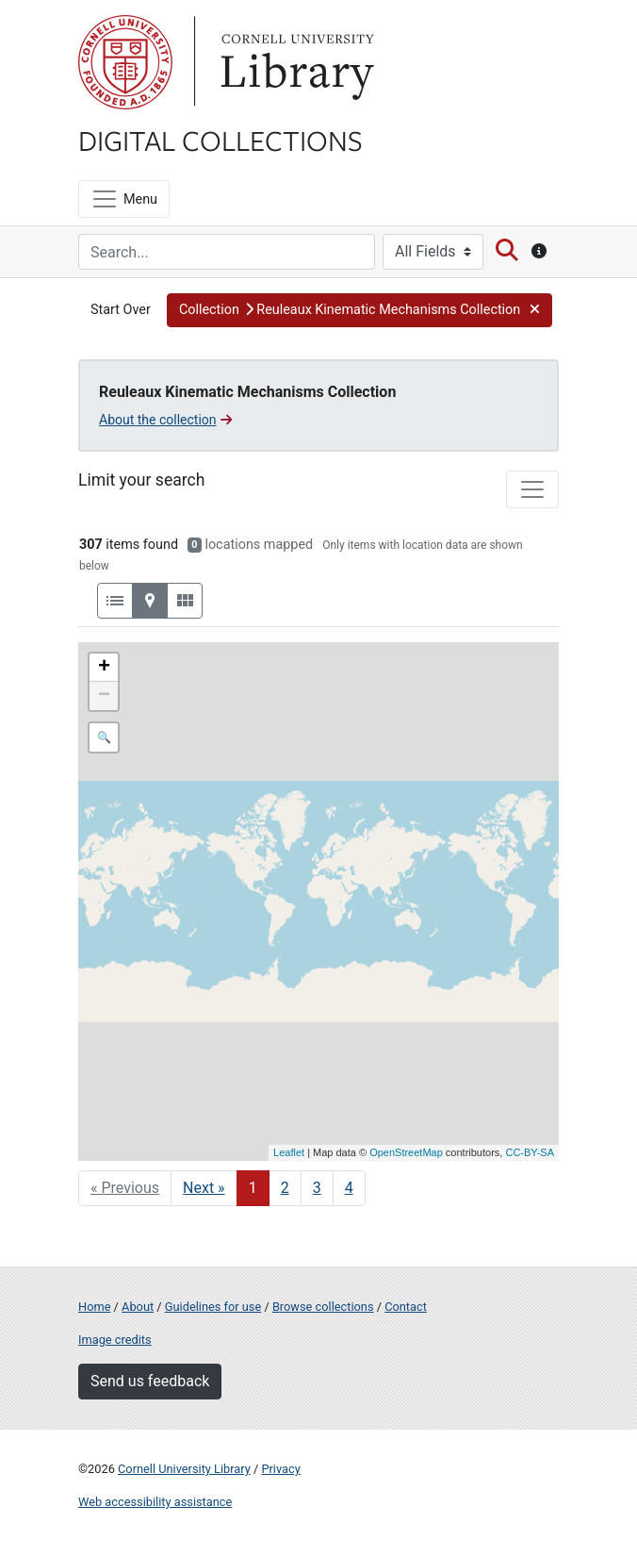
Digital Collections (220, 139)
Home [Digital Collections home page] (94, 1306)
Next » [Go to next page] (204, 1188)
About (138, 1306)
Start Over (120, 310)
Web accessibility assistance (155, 1502)
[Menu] (124, 199)
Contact (405, 1306)
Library (295, 62)
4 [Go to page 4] (349, 1188)
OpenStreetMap (406, 1152)
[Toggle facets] (532, 489)
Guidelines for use (213, 1306)
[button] (359, 310)
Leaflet (288, 1152)
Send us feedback (149, 1381)
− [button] (104, 696)
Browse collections (323, 1306)
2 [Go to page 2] (285, 1188)
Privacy (280, 1469)
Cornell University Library (184, 1469)
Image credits (115, 1340)
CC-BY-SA (529, 1152)
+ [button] (104, 668)
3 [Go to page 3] (317, 1188)
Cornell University (125, 62)
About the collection (165, 419)
